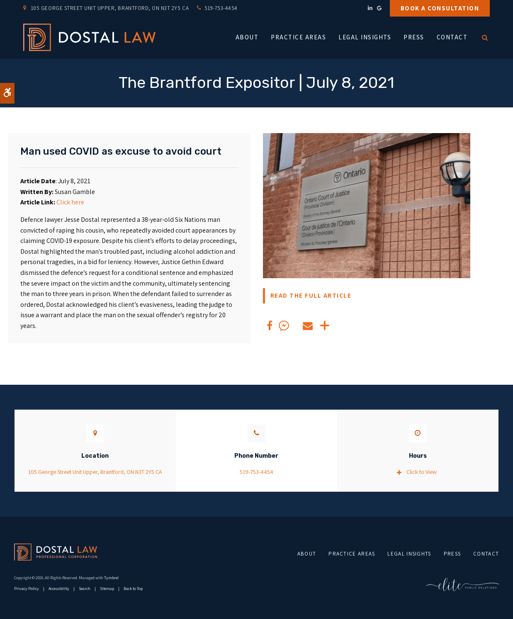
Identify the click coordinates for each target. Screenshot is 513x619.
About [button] (247, 37)
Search (84, 588)
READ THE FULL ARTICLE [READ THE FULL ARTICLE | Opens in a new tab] (311, 295)
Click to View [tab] (421, 472)
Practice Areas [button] (298, 37)
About (306, 553)
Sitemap (107, 588)
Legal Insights (409, 553)
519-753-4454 (221, 8)
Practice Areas (351, 553)
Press (414, 37)
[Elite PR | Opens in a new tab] (462, 584)
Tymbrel (111, 577)
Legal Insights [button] (364, 37)
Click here (70, 202)
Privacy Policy (26, 588)
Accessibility (59, 588)
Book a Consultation (439, 8)
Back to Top (133, 588)
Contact (452, 37)
